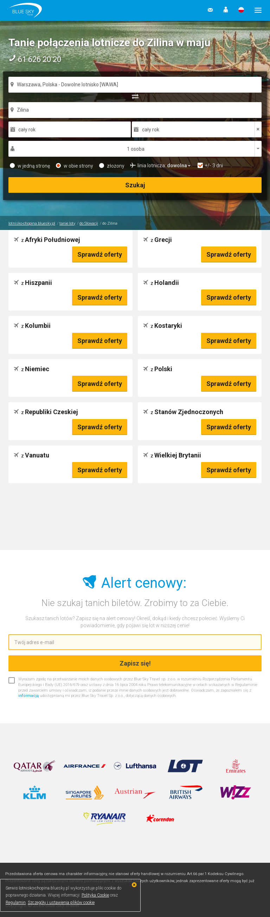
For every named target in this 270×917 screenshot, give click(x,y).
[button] (225, 10)
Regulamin (16, 902)
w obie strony (74, 166)
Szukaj (135, 185)
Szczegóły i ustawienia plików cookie (61, 902)
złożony (111, 166)
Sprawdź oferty (99, 254)
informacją (28, 695)
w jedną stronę (30, 166)
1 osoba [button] (135, 149)
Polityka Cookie (95, 895)
